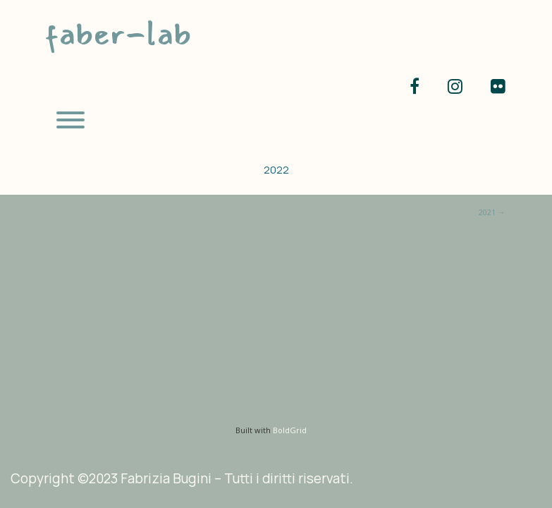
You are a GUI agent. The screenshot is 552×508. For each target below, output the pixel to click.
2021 (492, 212)
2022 (276, 169)
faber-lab (118, 33)
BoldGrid (290, 430)
